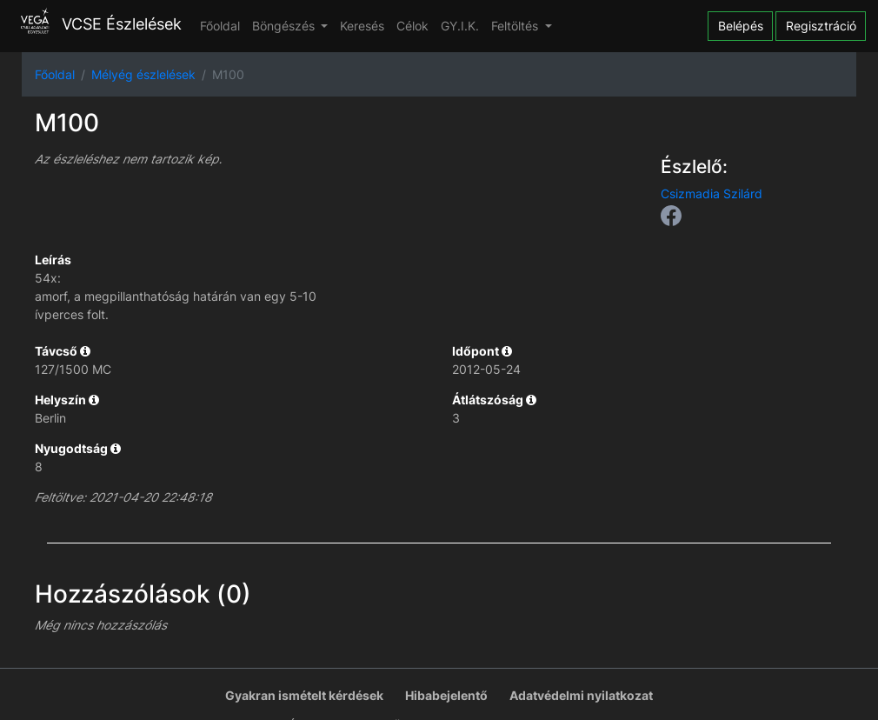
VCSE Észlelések (97, 24)
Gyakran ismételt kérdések (304, 695)
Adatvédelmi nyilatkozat (581, 695)
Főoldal (220, 25)
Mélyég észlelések (143, 74)
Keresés (362, 25)
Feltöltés (516, 25)
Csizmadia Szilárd (711, 193)
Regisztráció (821, 25)
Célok (412, 25)
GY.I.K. (460, 25)
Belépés (740, 25)
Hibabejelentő (446, 695)
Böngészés (285, 25)
